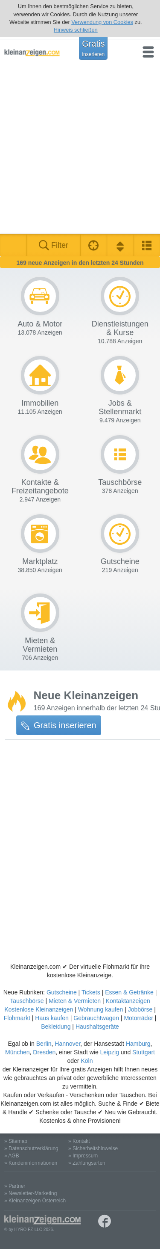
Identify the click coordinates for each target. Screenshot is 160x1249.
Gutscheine (62, 992)
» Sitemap (15, 1141)
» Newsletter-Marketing (30, 1193)
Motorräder (138, 1018)
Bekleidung (55, 1026)
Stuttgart (143, 1052)
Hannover (67, 1043)
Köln (87, 1060)
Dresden (44, 1052)
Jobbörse (140, 1009)
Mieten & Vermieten (75, 1000)
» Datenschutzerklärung (31, 1148)
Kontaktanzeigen (128, 1000)
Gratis (93, 48)
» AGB (11, 1156)
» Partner (14, 1186)
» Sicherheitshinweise (93, 1148)
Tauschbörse (27, 1000)
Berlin (44, 1043)
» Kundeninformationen (30, 1163)
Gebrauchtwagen (96, 1018)
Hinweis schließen (76, 30)
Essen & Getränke (129, 992)
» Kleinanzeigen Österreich (35, 1201)
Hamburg (138, 1043)
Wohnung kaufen (100, 1009)
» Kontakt (79, 1141)
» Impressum (83, 1156)
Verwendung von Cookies (102, 22)
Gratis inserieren (58, 725)
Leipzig (109, 1052)
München (17, 1052)
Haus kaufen (52, 1018)
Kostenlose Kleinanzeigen (38, 1009)
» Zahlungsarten (86, 1163)
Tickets (90, 992)
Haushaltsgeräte (97, 1026)
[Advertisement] (80, 149)
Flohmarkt (17, 1018)
